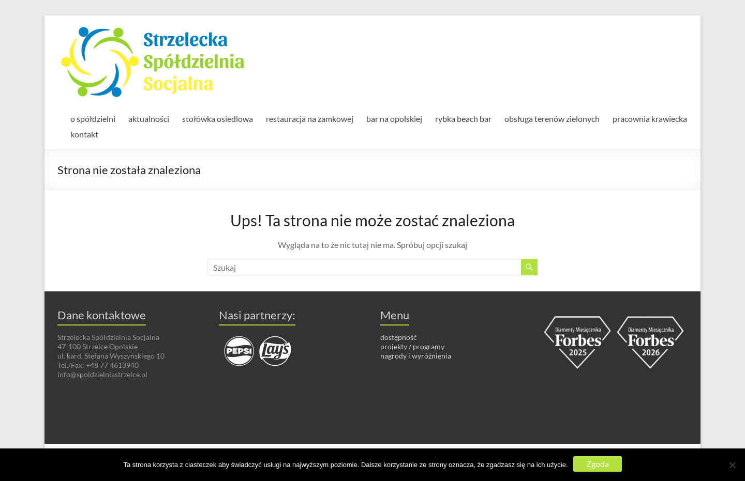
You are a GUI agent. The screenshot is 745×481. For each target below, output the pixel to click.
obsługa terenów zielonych (552, 118)
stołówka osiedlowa (217, 118)
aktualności (148, 118)
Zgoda (597, 464)
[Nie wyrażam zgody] (732, 465)
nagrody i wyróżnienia (415, 355)
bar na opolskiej (394, 118)
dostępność (398, 337)
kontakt (84, 134)
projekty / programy (412, 346)
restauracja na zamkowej (309, 118)
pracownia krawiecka (650, 118)
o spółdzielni (92, 118)
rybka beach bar (463, 118)
